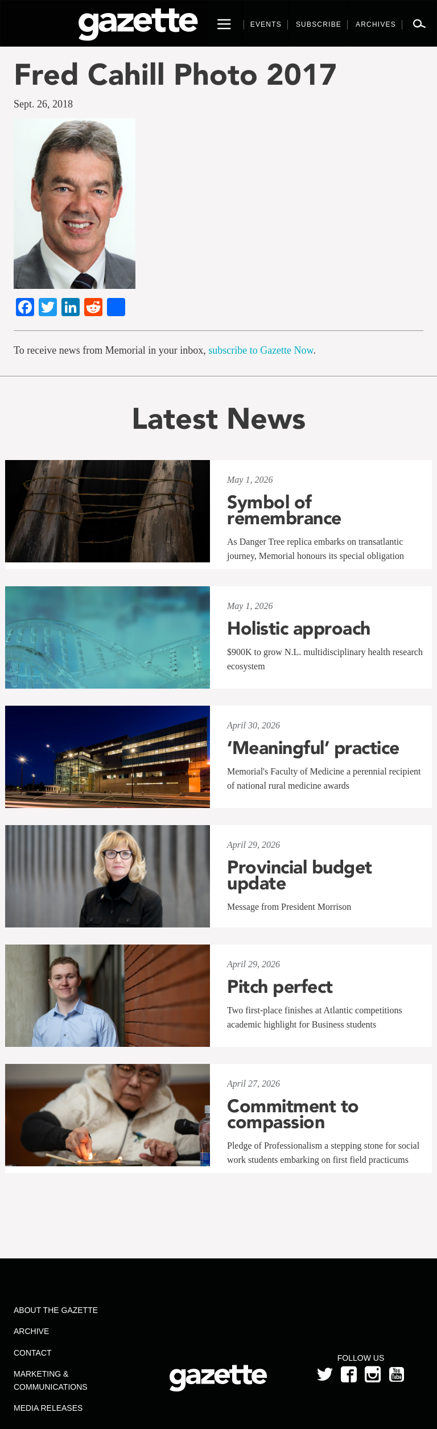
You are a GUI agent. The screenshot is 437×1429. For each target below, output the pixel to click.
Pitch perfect (280, 987)
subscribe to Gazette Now (260, 350)
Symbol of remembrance (284, 510)
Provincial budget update (299, 875)
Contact (33, 1352)
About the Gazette (56, 1310)
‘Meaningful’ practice (313, 748)
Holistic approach (298, 628)
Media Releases (48, 1408)
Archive (31, 1331)
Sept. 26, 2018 (43, 104)
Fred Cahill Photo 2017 (175, 74)
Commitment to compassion (293, 1114)
